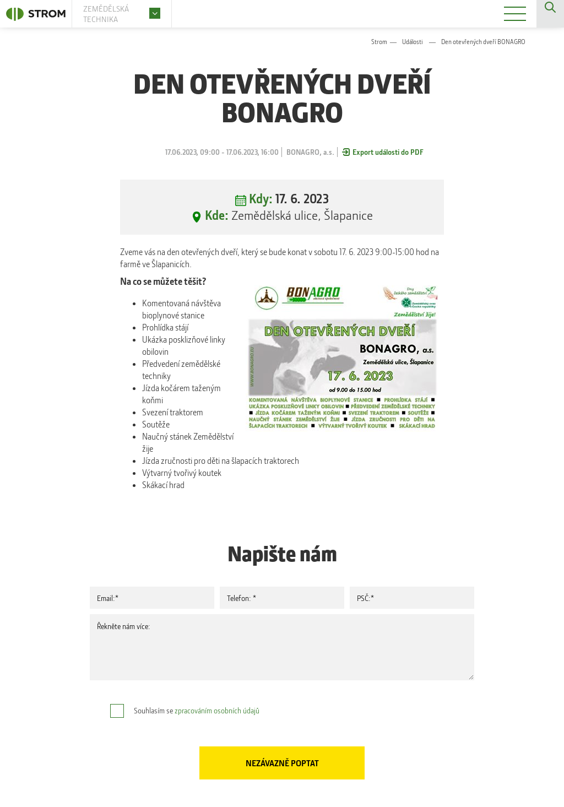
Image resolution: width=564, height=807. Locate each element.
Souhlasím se (196, 710)
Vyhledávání (550, 14)
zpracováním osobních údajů (217, 710)
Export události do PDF (388, 151)
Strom (379, 41)
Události (412, 41)
